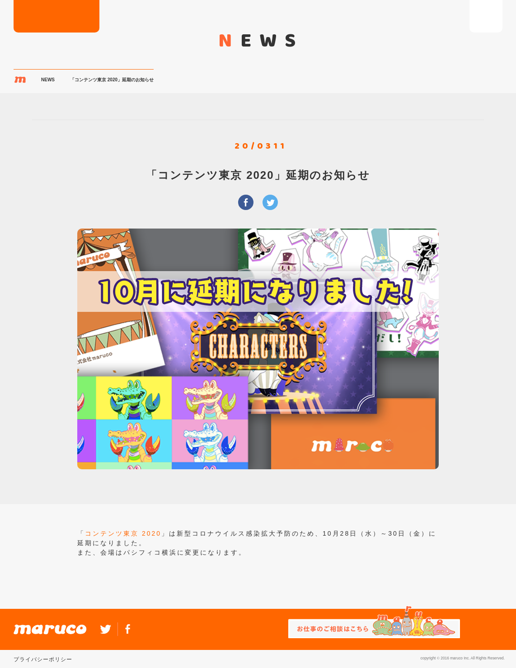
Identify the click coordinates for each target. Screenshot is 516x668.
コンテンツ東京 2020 (123, 533)
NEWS (48, 79)
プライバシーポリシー (43, 659)
